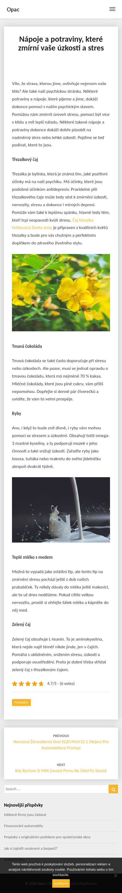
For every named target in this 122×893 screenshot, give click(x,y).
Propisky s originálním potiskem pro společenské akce (47, 837)
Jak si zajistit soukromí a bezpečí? (31, 848)
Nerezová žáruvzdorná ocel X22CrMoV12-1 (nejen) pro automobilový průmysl (60, 742)
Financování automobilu (23, 825)
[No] (115, 875)
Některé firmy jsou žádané (25, 814)
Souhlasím (61, 883)
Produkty (21, 702)
